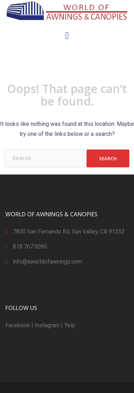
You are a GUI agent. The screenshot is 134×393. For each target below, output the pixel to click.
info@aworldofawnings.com (47, 261)
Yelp (69, 325)
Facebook (17, 325)
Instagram (47, 325)
